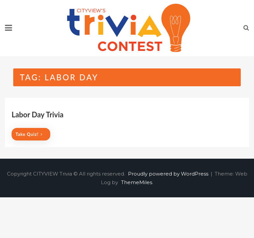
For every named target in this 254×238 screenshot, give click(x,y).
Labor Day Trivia (38, 114)
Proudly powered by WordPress (169, 174)
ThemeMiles (136, 182)
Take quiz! (29, 134)
